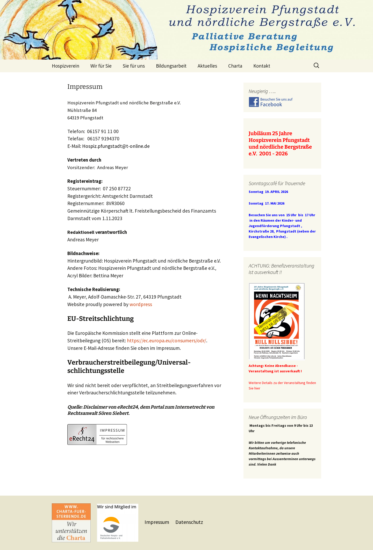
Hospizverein (65, 66)
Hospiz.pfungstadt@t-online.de (116, 146)
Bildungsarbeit (171, 66)
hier (257, 388)
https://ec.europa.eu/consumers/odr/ (166, 340)
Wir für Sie (101, 66)
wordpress (141, 304)
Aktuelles (207, 66)
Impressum (157, 522)
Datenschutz (189, 522)
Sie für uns (134, 66)
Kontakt (261, 66)
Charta (235, 66)
